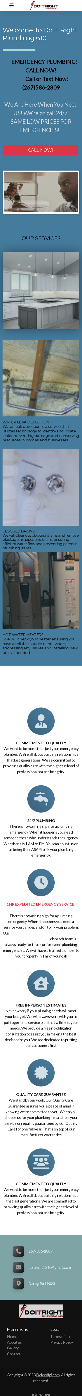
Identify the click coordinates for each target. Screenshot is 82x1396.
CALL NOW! (40, 150)
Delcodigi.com (47, 1375)
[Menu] (11, 5)
